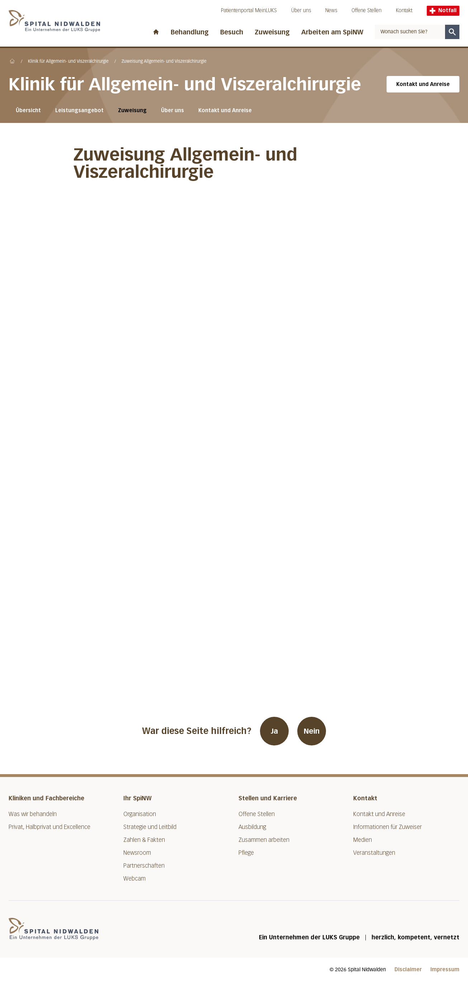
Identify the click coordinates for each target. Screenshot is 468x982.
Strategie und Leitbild (149, 827)
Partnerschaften (144, 865)
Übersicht (28, 111)
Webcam (134, 878)
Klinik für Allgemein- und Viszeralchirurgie (68, 61)
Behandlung (190, 32)
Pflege (246, 852)
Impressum (444, 970)
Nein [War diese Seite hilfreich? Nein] (312, 731)
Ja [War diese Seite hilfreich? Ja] (274, 731)
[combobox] (410, 32)
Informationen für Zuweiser (387, 827)
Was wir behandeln (33, 814)
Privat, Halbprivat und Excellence (49, 827)
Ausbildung (252, 827)
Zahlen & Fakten (144, 839)
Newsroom (137, 852)
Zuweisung (272, 32)
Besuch (231, 32)
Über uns (301, 11)
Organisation (139, 814)
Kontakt (404, 11)
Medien (362, 839)
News (331, 11)
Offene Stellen (366, 11)
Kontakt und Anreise (423, 84)
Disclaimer (408, 970)
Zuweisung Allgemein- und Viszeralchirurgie (164, 61)
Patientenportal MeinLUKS (249, 11)
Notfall (443, 11)
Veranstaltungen (374, 852)
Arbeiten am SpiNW (332, 32)
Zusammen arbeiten (263, 839)
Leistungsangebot (79, 111)
